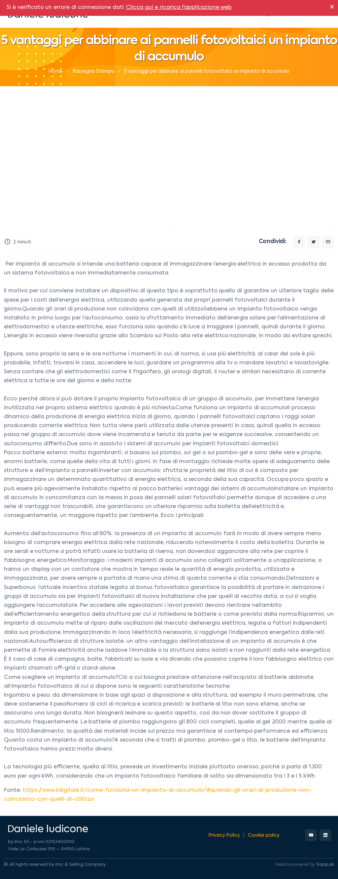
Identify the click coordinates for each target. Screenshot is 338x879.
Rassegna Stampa (93, 71)
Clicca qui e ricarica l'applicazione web (179, 7)
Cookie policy (264, 835)
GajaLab (325, 865)
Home (56, 71)
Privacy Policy (224, 835)
